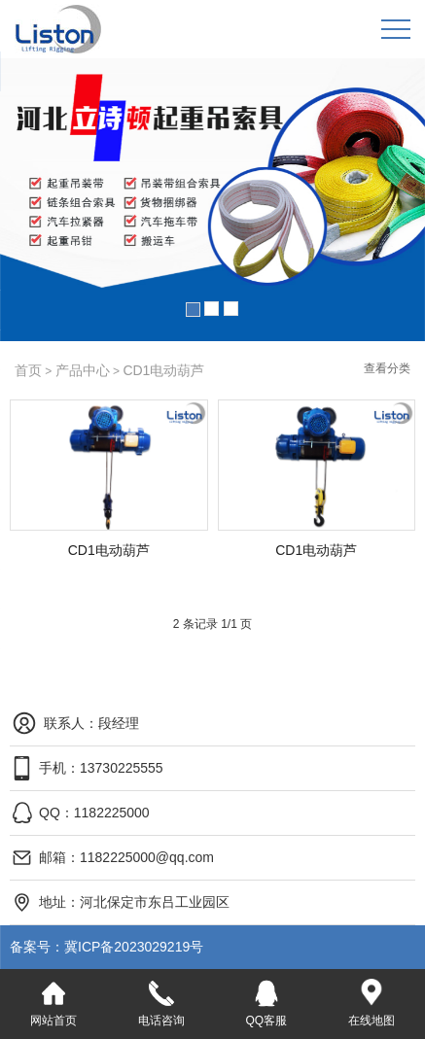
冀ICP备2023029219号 (114, 946)
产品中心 (82, 370)
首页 (28, 370)
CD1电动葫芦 (163, 370)
